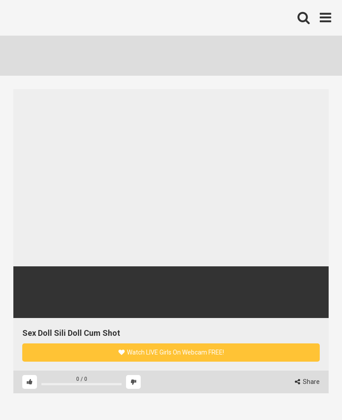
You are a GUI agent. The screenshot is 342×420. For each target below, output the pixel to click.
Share (307, 381)
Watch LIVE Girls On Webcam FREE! (171, 352)
